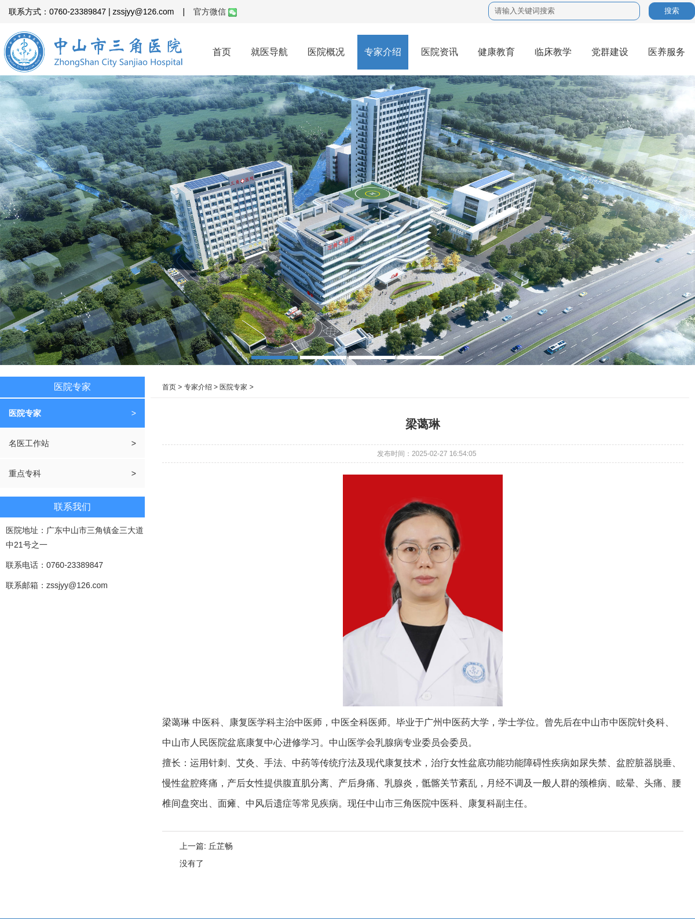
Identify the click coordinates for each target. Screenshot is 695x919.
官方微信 (215, 11)
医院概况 (326, 52)
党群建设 (609, 52)
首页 (222, 52)
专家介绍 (382, 52)
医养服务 (666, 52)
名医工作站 (29, 443)
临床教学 (553, 52)
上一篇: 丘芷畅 (206, 846)
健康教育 (496, 52)
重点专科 (25, 473)
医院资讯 (439, 52)
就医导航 (269, 52)
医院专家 (25, 413)
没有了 (192, 863)
